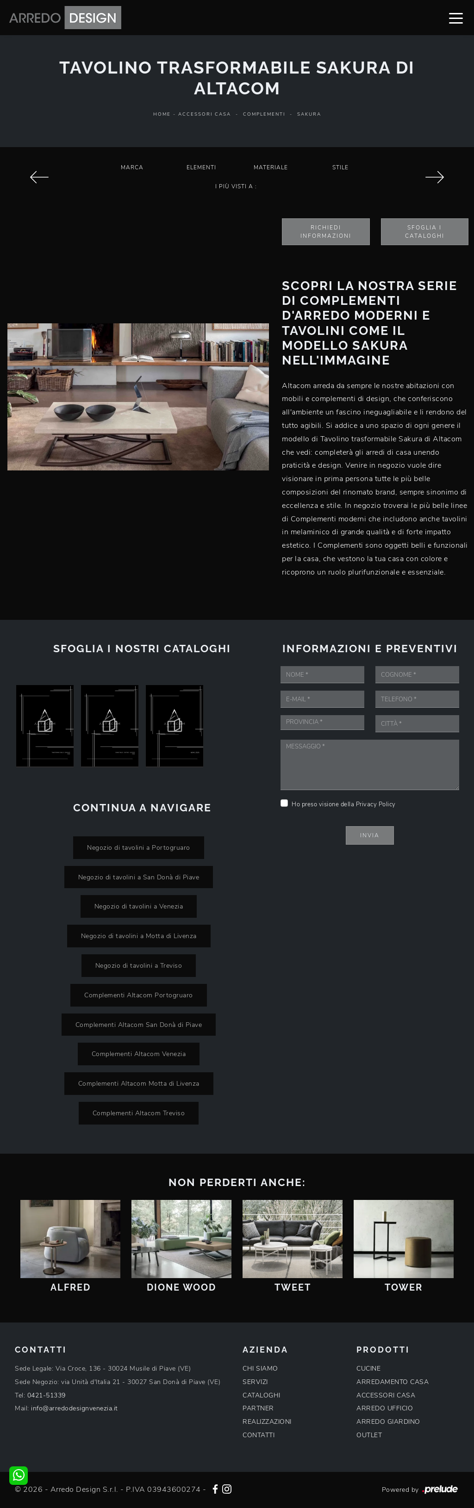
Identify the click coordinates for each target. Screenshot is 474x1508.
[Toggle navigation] (455, 17)
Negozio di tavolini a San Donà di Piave (139, 877)
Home (162, 114)
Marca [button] (132, 167)
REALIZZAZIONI (267, 1421)
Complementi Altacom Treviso (139, 1113)
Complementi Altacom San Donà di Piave (138, 1024)
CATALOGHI (262, 1395)
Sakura (309, 114)
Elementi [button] (201, 167)
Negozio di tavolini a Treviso (138, 965)
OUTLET (369, 1435)
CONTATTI (258, 1435)
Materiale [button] (271, 167)
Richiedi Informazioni (325, 232)
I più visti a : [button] (236, 186)
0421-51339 (46, 1395)
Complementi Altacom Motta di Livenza (139, 1083)
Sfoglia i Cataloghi (424, 232)
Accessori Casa (204, 114)
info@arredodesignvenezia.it (74, 1408)
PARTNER (258, 1408)
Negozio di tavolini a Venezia (138, 906)
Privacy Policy (376, 804)
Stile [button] (340, 167)
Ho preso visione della (344, 804)
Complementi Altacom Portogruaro (138, 995)
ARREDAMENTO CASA (392, 1382)
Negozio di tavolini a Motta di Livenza (139, 935)
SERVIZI (255, 1382)
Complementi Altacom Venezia (139, 1053)
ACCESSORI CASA (385, 1395)
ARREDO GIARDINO (388, 1421)
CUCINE (368, 1368)
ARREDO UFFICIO (384, 1408)
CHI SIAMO (260, 1368)
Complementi (264, 114)
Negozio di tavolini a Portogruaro (138, 847)
